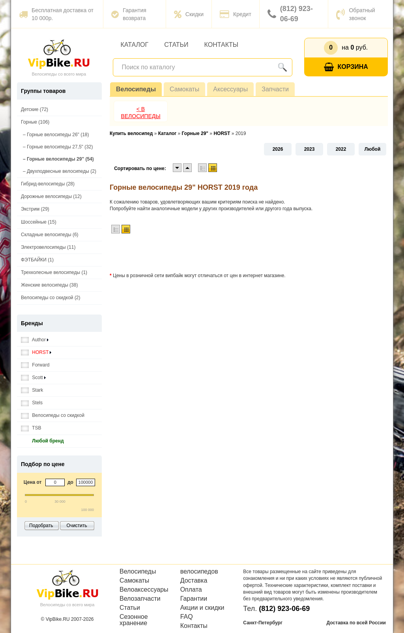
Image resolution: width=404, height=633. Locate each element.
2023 (309, 149)
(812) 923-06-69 (290, 14)
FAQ (186, 617)
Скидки (189, 14)
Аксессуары (230, 89)
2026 (278, 149)
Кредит (235, 14)
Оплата (191, 590)
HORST (36, 352)
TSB (31, 428)
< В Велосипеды (140, 112)
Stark (32, 390)
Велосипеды (136, 89)
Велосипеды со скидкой (52, 415)
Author (35, 340)
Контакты (221, 44)
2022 (341, 149)
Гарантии (194, 599)
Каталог (135, 44)
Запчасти (275, 89)
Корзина (346, 67)
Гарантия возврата (128, 14)
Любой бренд (42, 441)
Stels (32, 403)
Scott (33, 378)
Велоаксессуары (144, 590)
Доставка (194, 580)
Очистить (77, 525)
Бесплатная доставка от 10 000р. (56, 14)
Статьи (176, 44)
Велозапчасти (140, 599)
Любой (373, 149)
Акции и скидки (202, 608)
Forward (35, 365)
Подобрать (41, 525)
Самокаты (184, 89)
